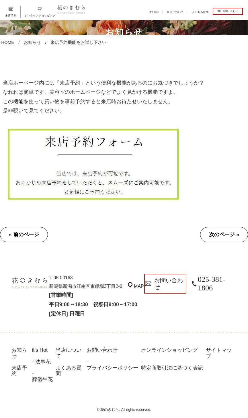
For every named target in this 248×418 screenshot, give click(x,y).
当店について (175, 12)
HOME (7, 42)
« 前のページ (24, 234)
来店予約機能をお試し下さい (78, 42)
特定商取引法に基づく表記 (172, 368)
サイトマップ (219, 353)
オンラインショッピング (39, 15)
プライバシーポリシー (112, 368)
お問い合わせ (230, 11)
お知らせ (32, 42)
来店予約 (10, 15)
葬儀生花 (42, 379)
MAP (140, 286)
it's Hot (154, 12)
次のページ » (224, 234)
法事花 (43, 362)
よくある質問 (200, 12)
